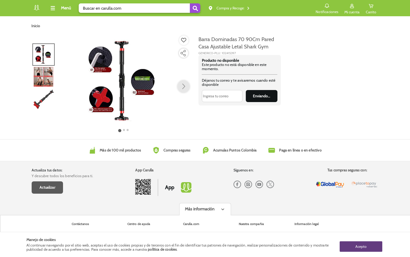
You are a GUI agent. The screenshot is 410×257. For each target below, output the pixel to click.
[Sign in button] (348, 8)
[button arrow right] (183, 86)
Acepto (361, 244)
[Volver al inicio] (36, 9)
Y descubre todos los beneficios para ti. (62, 176)
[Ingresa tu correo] (222, 96)
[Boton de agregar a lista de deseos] (184, 40)
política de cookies (162, 249)
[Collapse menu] (59, 8)
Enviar (261, 96)
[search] (139, 8)
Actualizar (47, 187)
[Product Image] (124, 81)
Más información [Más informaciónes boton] (199, 208)
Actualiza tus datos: (47, 170)
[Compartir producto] (183, 53)
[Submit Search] (195, 8)
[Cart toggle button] (369, 8)
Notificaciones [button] (323, 8)
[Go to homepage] (35, 26)
